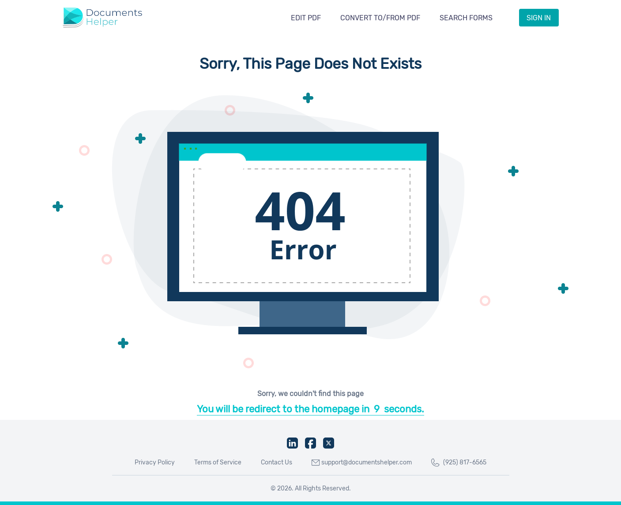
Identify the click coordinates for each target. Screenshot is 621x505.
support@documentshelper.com (362, 462)
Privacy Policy (155, 462)
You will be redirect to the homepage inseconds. (310, 409)
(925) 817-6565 (458, 463)
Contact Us (276, 462)
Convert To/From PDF (380, 18)
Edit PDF (306, 18)
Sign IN (539, 18)
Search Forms (466, 18)
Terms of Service (217, 462)
